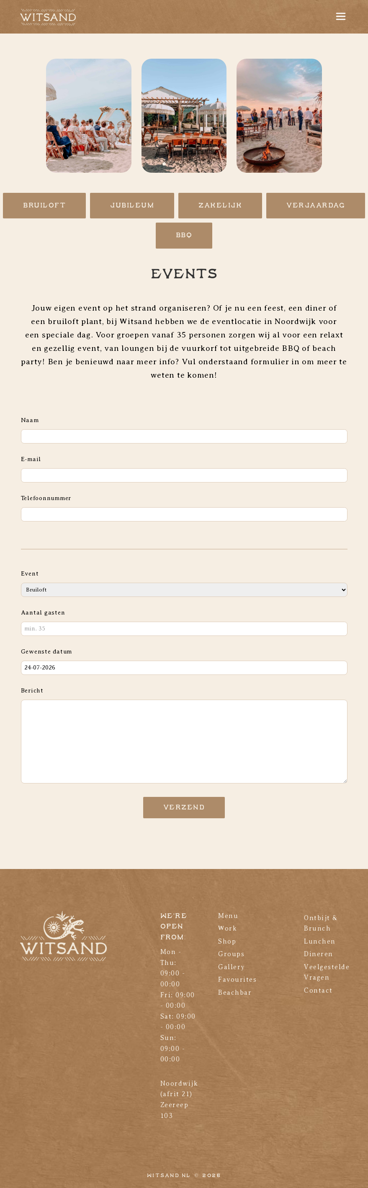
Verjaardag (315, 205)
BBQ (184, 235)
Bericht (32, 690)
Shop (227, 941)
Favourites (237, 979)
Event (30, 573)
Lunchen (320, 941)
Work (227, 928)
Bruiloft (44, 205)
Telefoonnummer (46, 498)
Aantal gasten (43, 612)
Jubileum (132, 205)
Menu (228, 916)
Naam (30, 420)
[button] (164, 164)
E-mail (31, 459)
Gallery (231, 967)
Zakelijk (220, 205)
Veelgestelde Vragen (327, 972)
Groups (231, 954)
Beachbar (235, 992)
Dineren (318, 954)
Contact (318, 990)
